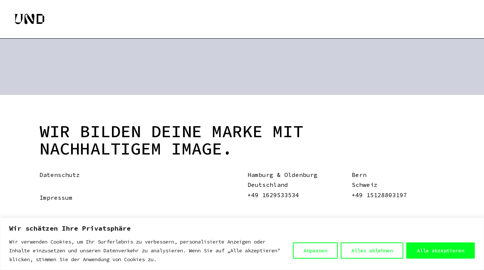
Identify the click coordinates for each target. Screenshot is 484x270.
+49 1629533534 (273, 195)
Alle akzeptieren (440, 250)
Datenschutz (59, 174)
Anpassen (315, 250)
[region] (242, 243)
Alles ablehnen (372, 250)
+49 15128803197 (379, 195)
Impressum (56, 197)
